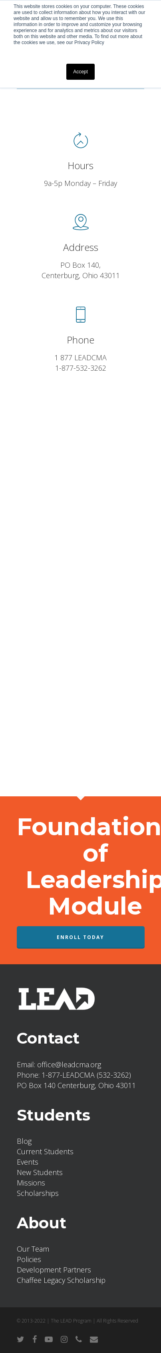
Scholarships (38, 1193)
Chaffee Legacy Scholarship (61, 1280)
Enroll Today (80, 937)
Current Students (45, 1151)
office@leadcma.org (69, 1064)
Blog (24, 1141)
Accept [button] (80, 72)
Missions (31, 1182)
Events (27, 1162)
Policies (29, 1259)
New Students (40, 1172)
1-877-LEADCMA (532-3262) (86, 1075)
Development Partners (54, 1269)
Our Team (33, 1249)
